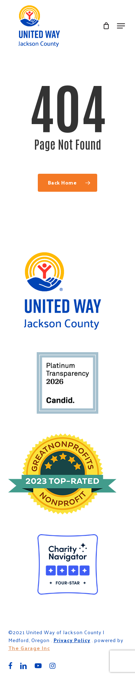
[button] (121, 25)
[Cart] (106, 25)
